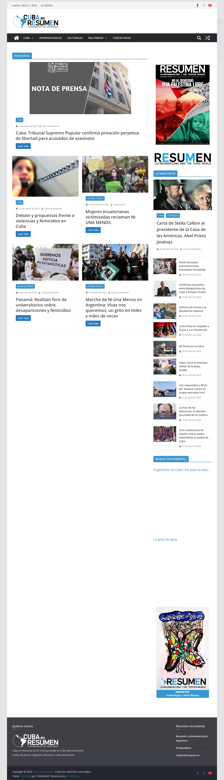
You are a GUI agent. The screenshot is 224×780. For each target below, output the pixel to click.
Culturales (75, 38)
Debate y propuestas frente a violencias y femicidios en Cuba (45, 220)
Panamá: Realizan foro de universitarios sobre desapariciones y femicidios (43, 304)
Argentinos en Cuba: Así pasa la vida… (181, 470)
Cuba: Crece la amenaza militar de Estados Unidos (193, 366)
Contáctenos (122, 38)
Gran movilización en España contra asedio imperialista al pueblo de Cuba (193, 435)
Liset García (119, 204)
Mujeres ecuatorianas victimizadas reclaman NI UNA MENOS (110, 217)
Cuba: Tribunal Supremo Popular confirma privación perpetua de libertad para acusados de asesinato (77, 135)
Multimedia (95, 38)
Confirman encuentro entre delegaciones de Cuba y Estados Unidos (192, 288)
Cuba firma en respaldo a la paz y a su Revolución (194, 327)
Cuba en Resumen (51, 126)
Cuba (26, 38)
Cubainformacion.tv (188, 755)
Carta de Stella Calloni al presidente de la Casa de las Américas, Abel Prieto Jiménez (181, 232)
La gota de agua (165, 539)
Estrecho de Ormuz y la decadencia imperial (192, 309)
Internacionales (50, 38)
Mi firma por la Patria (191, 346)
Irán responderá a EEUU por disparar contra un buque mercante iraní (193, 389)
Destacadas (172, 215)
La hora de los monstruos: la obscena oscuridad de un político (193, 411)
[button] (32, 37)
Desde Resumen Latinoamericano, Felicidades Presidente (192, 266)
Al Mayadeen (183, 748)
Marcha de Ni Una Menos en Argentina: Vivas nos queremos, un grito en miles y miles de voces (114, 307)
